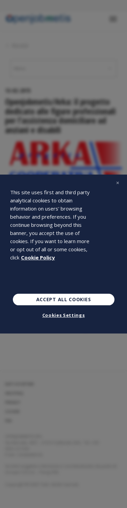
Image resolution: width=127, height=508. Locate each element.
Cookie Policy (38, 257)
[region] (63, 254)
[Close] (117, 182)
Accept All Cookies (63, 299)
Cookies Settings (63, 315)
